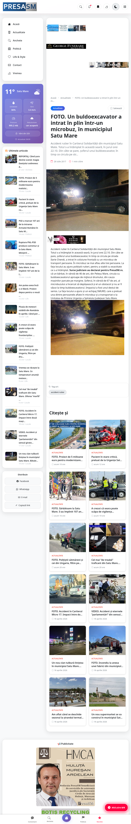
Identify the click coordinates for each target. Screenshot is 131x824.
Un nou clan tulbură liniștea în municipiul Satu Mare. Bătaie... (29, 457)
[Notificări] (89, 7)
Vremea (15, 73)
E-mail (22, 497)
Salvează (116, 108)
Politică (14, 48)
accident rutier (57, 392)
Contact (15, 65)
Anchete (15, 40)
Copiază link (22, 505)
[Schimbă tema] (115, 6)
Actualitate (16, 32)
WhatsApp (22, 489)
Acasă (13, 24)
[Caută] (81, 7)
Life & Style (16, 57)
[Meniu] (125, 7)
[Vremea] (106, 7)
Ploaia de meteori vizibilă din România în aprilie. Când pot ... (29, 310)
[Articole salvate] (98, 7)
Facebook (23, 481)
